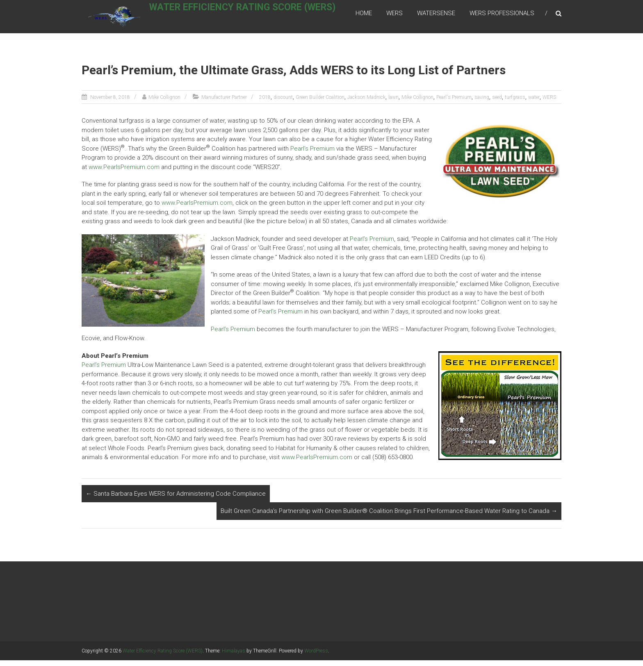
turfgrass (515, 103)
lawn (393, 103)
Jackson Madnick (366, 103)
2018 (265, 103)
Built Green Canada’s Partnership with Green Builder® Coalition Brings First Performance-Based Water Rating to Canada (389, 516)
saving (481, 103)
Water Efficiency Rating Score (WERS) (253, 15)
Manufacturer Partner (224, 103)
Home (364, 16)
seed (497, 103)
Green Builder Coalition (320, 103)
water (534, 103)
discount (283, 103)
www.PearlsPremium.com (124, 172)
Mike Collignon (164, 103)
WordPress (316, 656)
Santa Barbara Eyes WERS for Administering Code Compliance (176, 499)
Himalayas (233, 656)
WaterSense (436, 16)
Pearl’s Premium (312, 154)
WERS (394, 16)
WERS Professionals (502, 16)
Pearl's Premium (454, 103)
